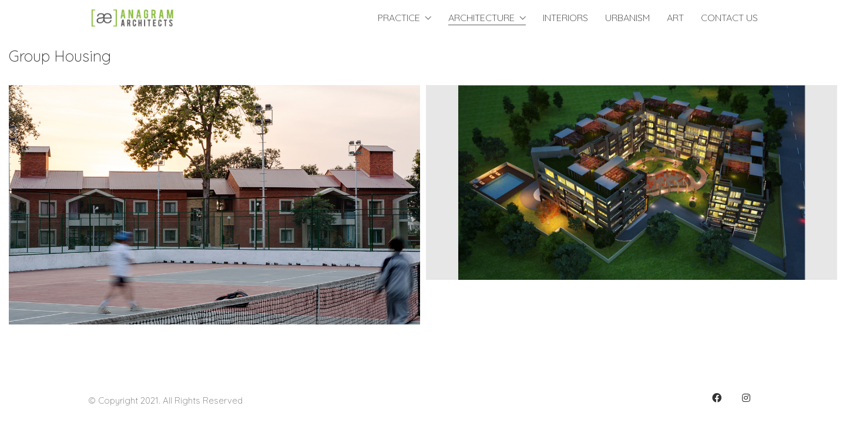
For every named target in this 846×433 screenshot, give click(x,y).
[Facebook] (716, 398)
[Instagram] (746, 398)
